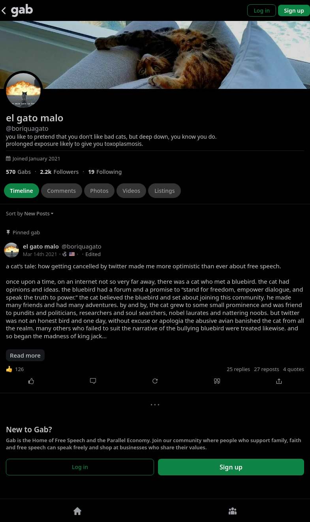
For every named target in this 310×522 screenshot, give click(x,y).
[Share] (279, 381)
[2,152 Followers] (64, 171)
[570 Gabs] (23, 171)
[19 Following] (108, 171)
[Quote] (217, 381)
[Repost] (155, 381)
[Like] (31, 381)
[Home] (77, 510)
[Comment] (93, 381)
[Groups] (232, 510)
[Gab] (22, 10)
